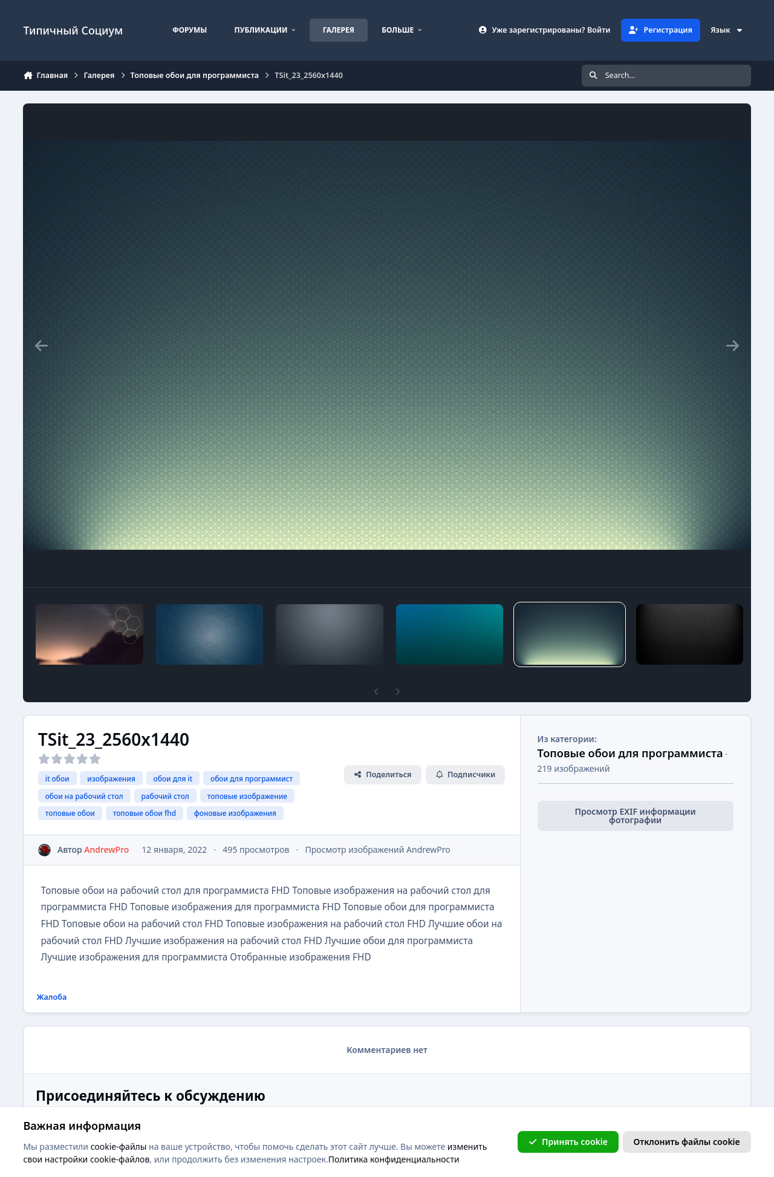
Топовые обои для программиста (630, 753)
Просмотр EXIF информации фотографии (635, 816)
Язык (727, 30)
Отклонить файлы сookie (687, 1141)
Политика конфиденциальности (394, 1160)
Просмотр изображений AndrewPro (377, 849)
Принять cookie (568, 1141)
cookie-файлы (119, 1146)
